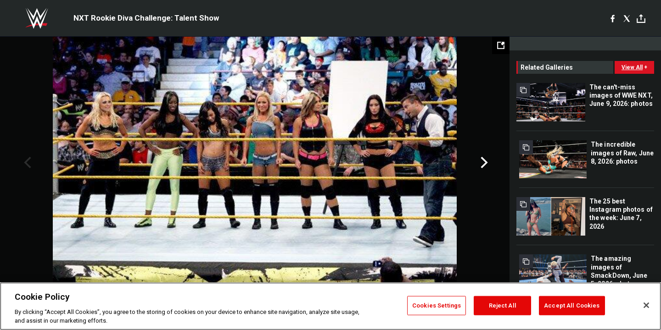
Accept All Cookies (571, 305)
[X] (627, 18)
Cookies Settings (436, 305)
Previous (26, 162)
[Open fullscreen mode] (501, 45)
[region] (330, 306)
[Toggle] (641, 18)
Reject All (502, 305)
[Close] (646, 305)
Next (483, 162)
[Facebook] (612, 18)
